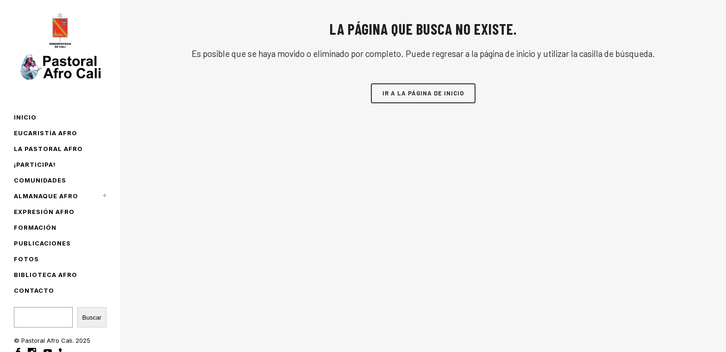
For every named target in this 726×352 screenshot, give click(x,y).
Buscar (91, 317)
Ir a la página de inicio (423, 93)
